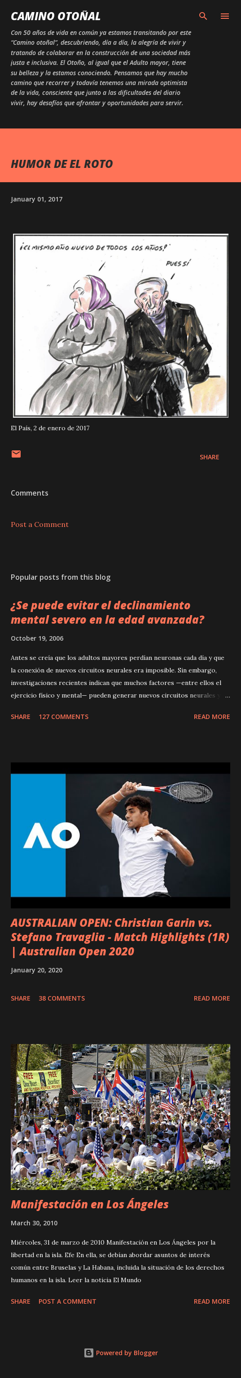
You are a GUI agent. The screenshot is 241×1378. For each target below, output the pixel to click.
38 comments (62, 998)
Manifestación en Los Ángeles (90, 1204)
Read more (212, 716)
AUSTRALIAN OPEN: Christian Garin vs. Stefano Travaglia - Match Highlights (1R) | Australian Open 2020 (120, 937)
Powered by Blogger (120, 1352)
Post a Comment (40, 524)
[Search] (203, 16)
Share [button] (209, 457)
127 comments (63, 716)
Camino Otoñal (56, 16)
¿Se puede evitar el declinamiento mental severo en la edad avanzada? (107, 612)
